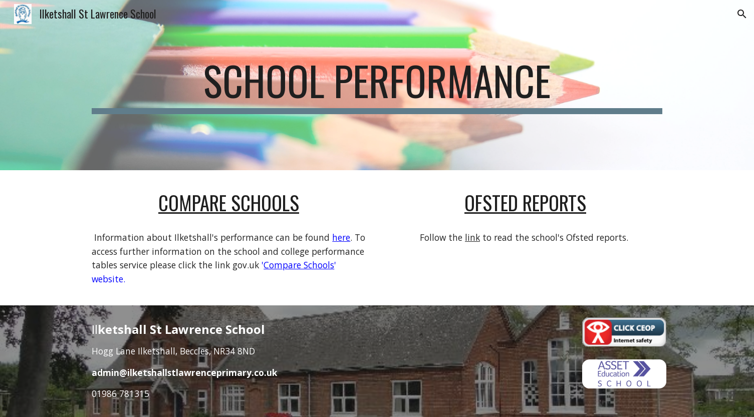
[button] (742, 14)
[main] (377, 85)
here (341, 237)
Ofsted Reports (525, 202)
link (472, 237)
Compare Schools (228, 202)
